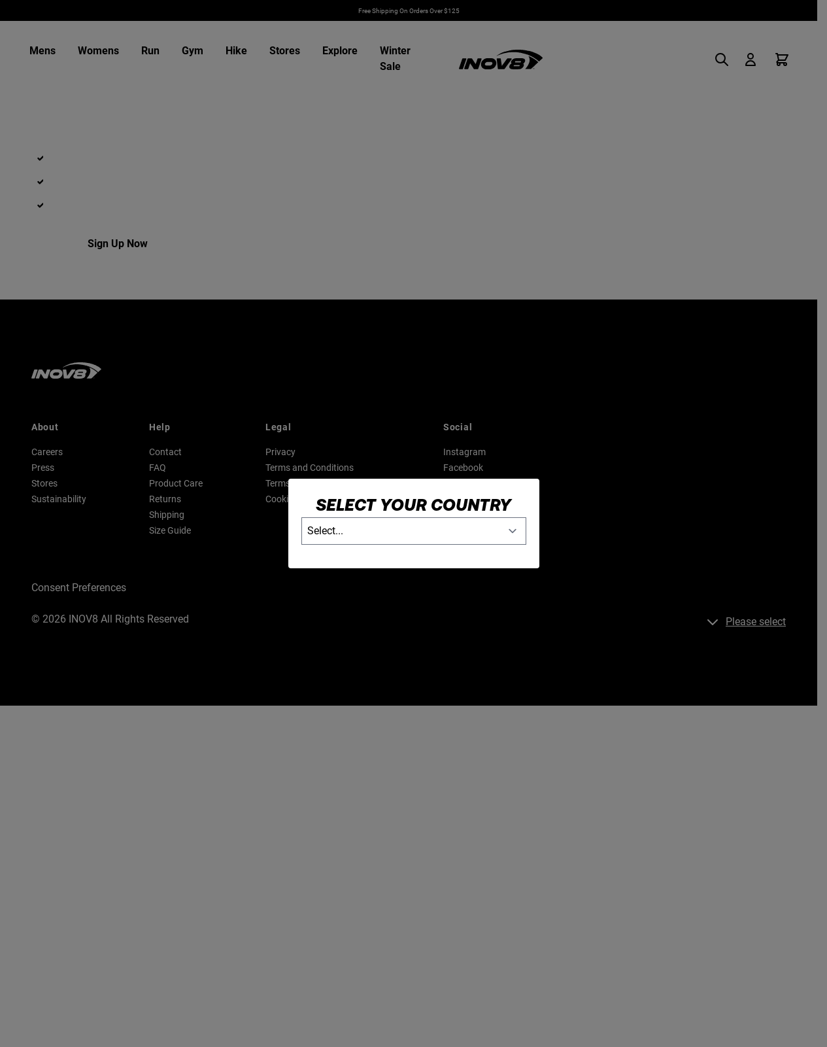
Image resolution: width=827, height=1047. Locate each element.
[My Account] (750, 59)
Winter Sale (395, 58)
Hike (236, 50)
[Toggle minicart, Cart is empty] (781, 59)
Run (150, 50)
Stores (284, 50)
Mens (42, 50)
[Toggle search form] (725, 59)
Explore (340, 50)
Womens (98, 50)
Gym (192, 50)
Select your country (413, 504)
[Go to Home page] (501, 59)
